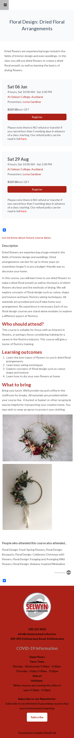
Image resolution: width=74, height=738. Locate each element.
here (23, 138)
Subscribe (37, 717)
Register (37, 117)
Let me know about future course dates (26, 237)
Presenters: (15, 101)
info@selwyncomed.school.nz (37, 634)
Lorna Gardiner (32, 101)
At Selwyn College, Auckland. (25, 96)
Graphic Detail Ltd (45, 732)
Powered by (63, 572)
